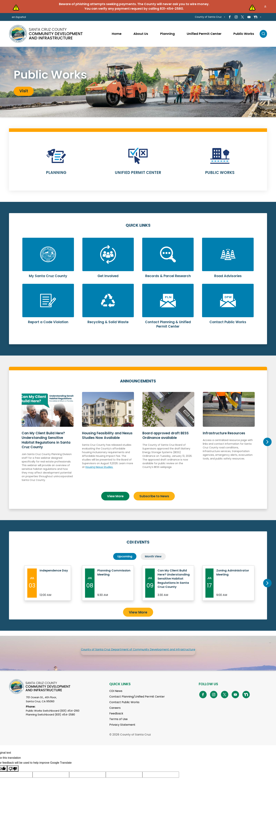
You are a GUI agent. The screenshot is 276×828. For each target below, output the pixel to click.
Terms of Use (118, 724)
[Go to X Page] (242, 17)
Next (267, 441)
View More (115, 495)
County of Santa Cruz (208, 17)
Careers (115, 713)
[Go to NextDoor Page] (255, 17)
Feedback (116, 719)
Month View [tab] (153, 555)
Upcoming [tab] (124, 555)
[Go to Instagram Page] (236, 17)
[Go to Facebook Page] (230, 17)
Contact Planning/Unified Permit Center (137, 702)
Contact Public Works (124, 708)
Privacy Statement (122, 730)
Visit (23, 91)
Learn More (56, 163)
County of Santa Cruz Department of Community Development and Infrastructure (138, 655)
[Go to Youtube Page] (249, 17)
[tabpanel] (138, 82)
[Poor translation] (12, 774)
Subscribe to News (154, 495)
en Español (19, 17)
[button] (265, 6)
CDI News (115, 696)
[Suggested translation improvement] (51, 780)
